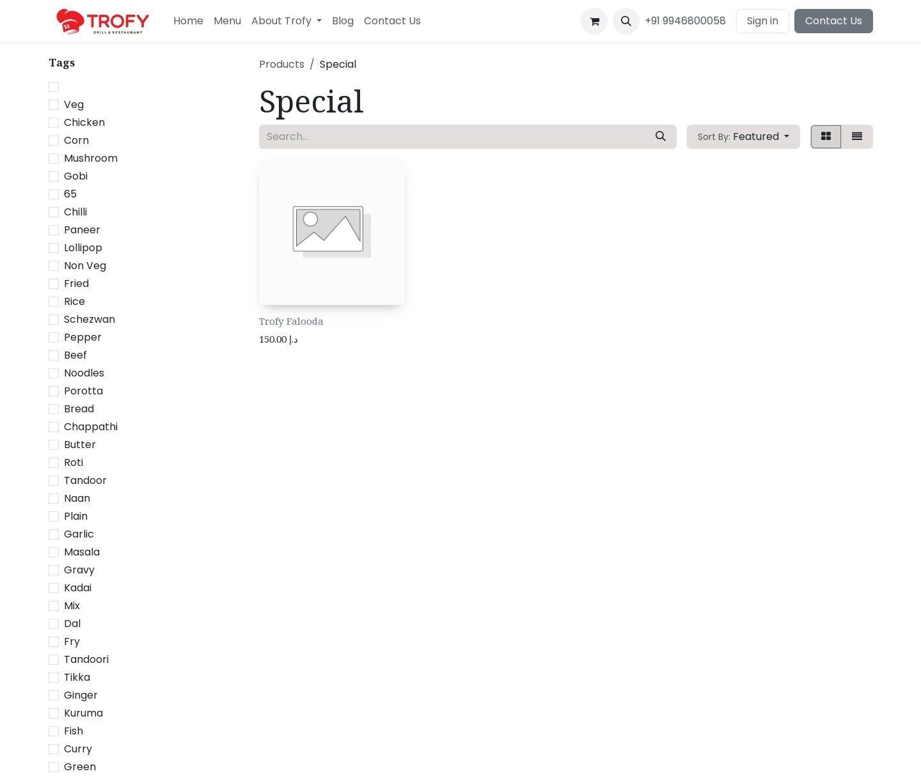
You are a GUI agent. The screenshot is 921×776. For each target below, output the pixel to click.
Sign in (762, 20)
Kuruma (83, 713)
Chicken (84, 122)
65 (70, 194)
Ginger (81, 695)
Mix (72, 605)
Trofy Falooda (291, 320)
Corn (76, 140)
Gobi (76, 176)
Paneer (82, 229)
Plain (76, 516)
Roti (73, 462)
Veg (74, 104)
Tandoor (85, 480)
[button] (626, 21)
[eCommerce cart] (594, 21)
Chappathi (91, 426)
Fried (76, 283)
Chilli (75, 212)
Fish (73, 731)
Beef (75, 355)
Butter (80, 444)
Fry (72, 641)
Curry (78, 748)
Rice (74, 301)
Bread (79, 408)
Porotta (83, 391)
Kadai (77, 587)
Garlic (79, 534)
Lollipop (83, 247)
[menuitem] (188, 21)
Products (281, 64)
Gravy (79, 570)
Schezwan (89, 319)
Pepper (83, 337)
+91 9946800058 (685, 20)
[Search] (661, 137)
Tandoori (86, 659)
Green (80, 766)
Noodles (84, 373)
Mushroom (91, 158)
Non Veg (85, 265)
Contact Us (833, 20)
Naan (77, 498)
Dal (72, 623)
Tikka (77, 677)
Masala (82, 552)
